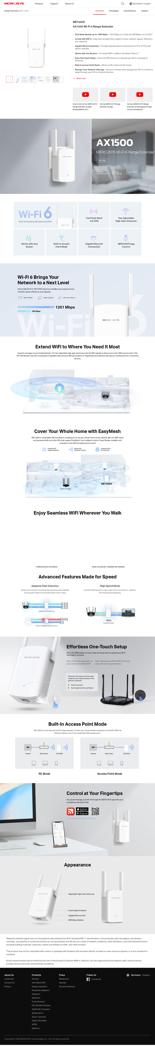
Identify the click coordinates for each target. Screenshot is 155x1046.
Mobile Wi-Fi (37, 1013)
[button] (62, 79)
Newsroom (64, 979)
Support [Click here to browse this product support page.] (144, 10)
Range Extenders (11, 10)
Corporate (9, 979)
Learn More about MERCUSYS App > (82, 818)
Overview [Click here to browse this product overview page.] (99, 10)
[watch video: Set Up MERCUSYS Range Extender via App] (112, 95)
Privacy (7, 986)
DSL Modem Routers (41, 1005)
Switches (36, 998)
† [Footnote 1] (6, 938)
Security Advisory (67, 986)
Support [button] (54, 3)
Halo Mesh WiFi (39, 982)
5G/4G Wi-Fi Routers (41, 1009)
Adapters (36, 994)
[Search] (122, 3)
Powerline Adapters (40, 990)
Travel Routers (38, 1001)
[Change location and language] (140, 3)
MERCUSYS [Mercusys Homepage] (14, 4)
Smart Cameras (39, 1017)
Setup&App (114, 10)
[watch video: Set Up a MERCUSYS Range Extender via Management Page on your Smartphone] (140, 95)
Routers (35, 979)
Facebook (94, 979)
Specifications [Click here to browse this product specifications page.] (130, 10)
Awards (62, 982)
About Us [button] (69, 3)
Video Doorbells (39, 1020)
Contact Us (9, 982)
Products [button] (39, 3)
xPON (34, 1024)
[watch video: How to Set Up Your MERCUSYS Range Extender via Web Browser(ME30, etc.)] (85, 95)
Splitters (35, 1028)
